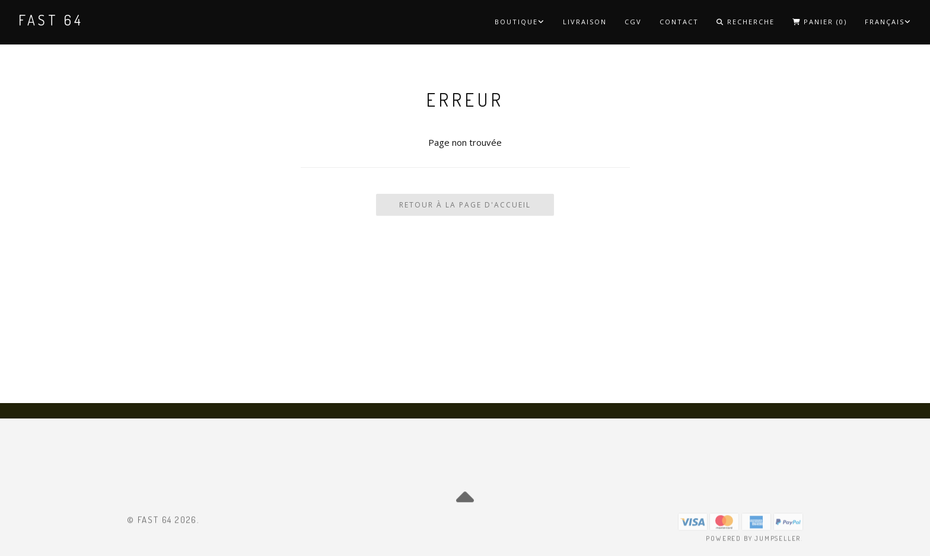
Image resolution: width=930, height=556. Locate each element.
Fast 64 (51, 20)
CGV (633, 21)
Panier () (819, 21)
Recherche (745, 21)
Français (888, 21)
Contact (679, 21)
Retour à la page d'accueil (465, 205)
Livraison (585, 21)
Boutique (520, 21)
